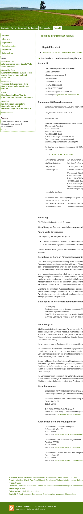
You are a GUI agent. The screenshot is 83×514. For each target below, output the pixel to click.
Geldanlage (32, 28)
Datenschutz (7, 53)
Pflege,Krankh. (15, 483)
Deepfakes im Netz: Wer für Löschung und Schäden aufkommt (17, 96)
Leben (80, 480)
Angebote (6, 49)
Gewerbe (22, 28)
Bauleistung (51, 480)
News (20, 477)
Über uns (6, 39)
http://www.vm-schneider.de (67, 95)
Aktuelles (28, 477)
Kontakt (57, 28)
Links (75, 477)
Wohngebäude (62, 480)
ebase (22, 488)
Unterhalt (5, 101)
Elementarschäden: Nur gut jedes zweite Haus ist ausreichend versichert (16, 75)
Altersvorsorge (7, 61)
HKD (25, 491)
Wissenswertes (38, 477)
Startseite (5, 28)
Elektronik (22, 486)
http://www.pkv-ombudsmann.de (69, 460)
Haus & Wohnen (8, 70)
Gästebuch (67, 477)
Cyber (3, 92)
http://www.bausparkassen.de (67, 447)
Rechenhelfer (33, 491)
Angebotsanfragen (54, 477)
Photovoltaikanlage (62, 486)
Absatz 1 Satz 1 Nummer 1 (63, 154)
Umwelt (50, 486)
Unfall (26, 480)
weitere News (7, 113)
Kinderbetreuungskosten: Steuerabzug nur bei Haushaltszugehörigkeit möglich (16, 106)
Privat (13, 28)
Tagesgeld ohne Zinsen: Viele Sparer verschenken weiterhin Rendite (15, 86)
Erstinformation (9, 46)
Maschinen (31, 486)
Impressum (7, 43)
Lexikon (42, 509)
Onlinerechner (45, 28)
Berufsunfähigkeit (37, 480)
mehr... (4, 129)
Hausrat (73, 480)
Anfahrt (5, 36)
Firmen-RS (41, 486)
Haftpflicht (19, 480)
